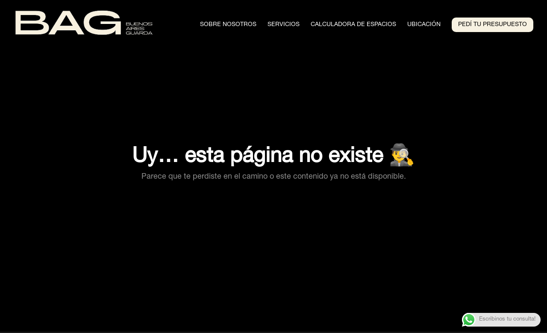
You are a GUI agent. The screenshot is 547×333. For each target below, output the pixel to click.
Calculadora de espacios (353, 25)
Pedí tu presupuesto (492, 25)
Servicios (284, 25)
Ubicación (424, 25)
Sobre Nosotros (228, 25)
